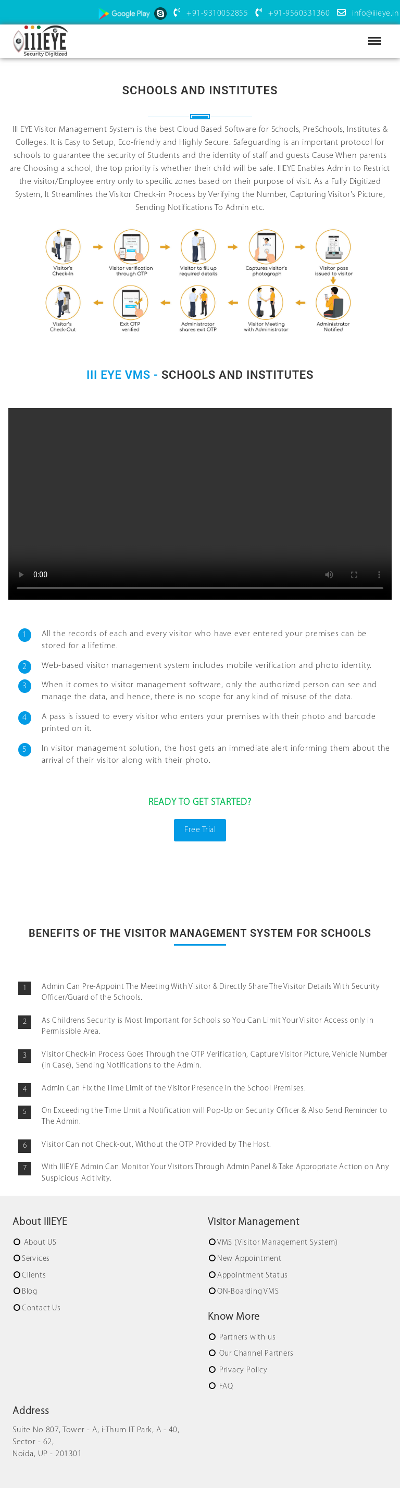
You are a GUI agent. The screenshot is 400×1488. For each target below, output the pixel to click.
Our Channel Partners (255, 1354)
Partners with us (246, 1338)
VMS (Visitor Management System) (277, 1243)
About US (39, 1243)
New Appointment (249, 1259)
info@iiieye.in (366, 13)
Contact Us (41, 1308)
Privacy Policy (242, 1370)
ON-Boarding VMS (248, 1292)
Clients (34, 1276)
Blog (30, 1292)
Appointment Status (252, 1276)
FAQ (225, 1387)
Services (36, 1259)
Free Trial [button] (200, 830)
